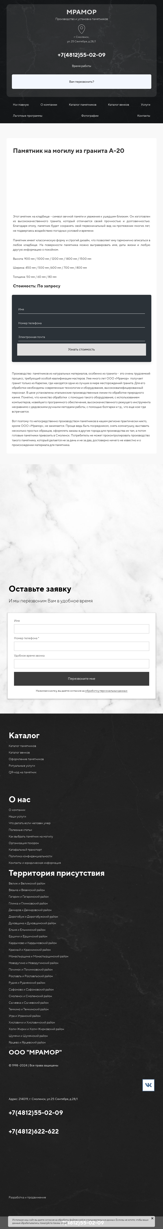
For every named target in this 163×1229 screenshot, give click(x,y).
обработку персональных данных (106, 690)
